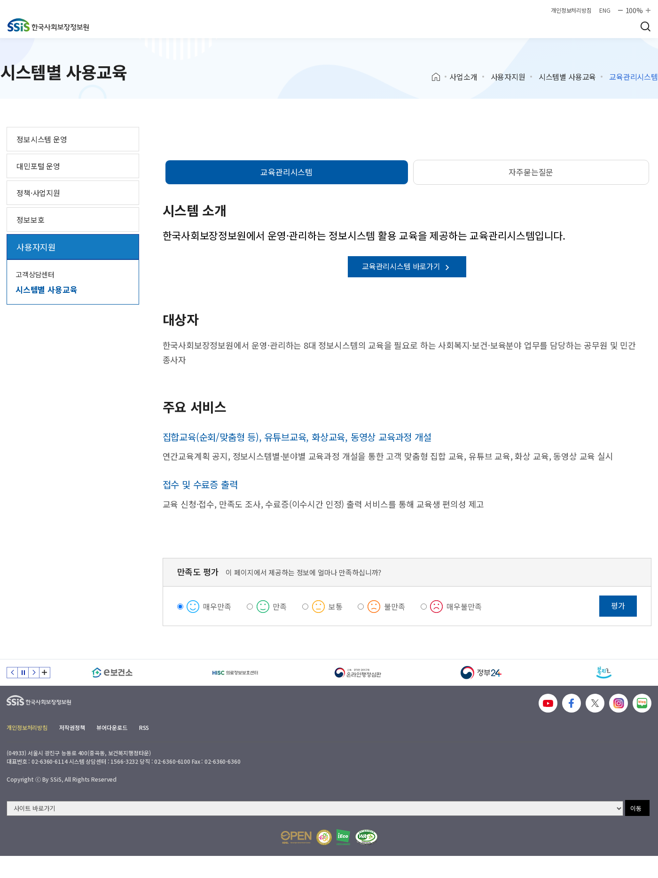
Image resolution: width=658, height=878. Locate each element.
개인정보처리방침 (571, 10)
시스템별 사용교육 (567, 76)
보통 (336, 606)
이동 (636, 808)
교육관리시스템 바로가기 (407, 266)
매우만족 (217, 606)
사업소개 (463, 76)
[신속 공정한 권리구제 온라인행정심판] (358, 672)
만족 (280, 606)
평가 (618, 605)
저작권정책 (72, 727)
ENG (605, 10)
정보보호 (30, 219)
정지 (23, 672)
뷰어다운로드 (111, 727)
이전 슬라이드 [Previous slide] (12, 672)
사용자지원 (508, 76)
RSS (144, 727)
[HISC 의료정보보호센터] (235, 672)
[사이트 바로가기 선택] (315, 808)
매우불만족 (463, 606)
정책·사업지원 (38, 192)
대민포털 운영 (38, 166)
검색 (645, 26)
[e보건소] (112, 672)
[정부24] (481, 672)
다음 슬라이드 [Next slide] (33, 672)
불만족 (394, 606)
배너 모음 (44, 672)
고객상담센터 (35, 274)
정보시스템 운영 (41, 139)
